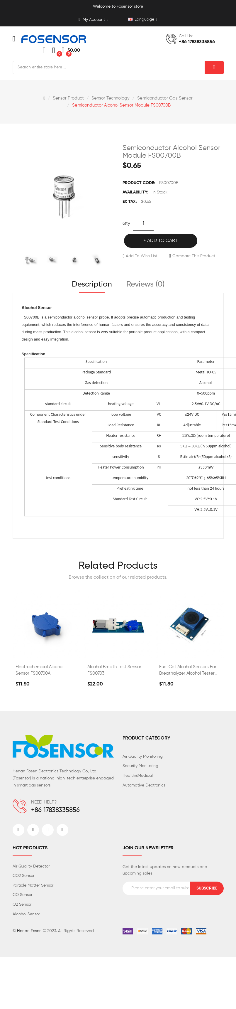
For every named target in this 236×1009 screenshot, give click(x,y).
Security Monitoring (140, 766)
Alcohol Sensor (26, 914)
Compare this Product (193, 256)
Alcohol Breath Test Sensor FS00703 (114, 670)
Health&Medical (138, 776)
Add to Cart (162, 240)
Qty (126, 223)
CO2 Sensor (23, 876)
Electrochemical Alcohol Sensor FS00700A (39, 670)
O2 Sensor (22, 904)
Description (92, 284)
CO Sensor (22, 895)
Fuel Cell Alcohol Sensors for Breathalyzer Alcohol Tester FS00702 (187, 671)
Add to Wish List (141, 256)
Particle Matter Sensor (33, 885)
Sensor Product (68, 98)
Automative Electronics (144, 785)
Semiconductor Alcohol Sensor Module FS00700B (121, 105)
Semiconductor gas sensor (165, 98)
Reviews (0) (145, 284)
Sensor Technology (110, 98)
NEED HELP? (44, 802)
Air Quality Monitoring (143, 756)
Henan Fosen (29, 931)
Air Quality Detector (31, 866)
